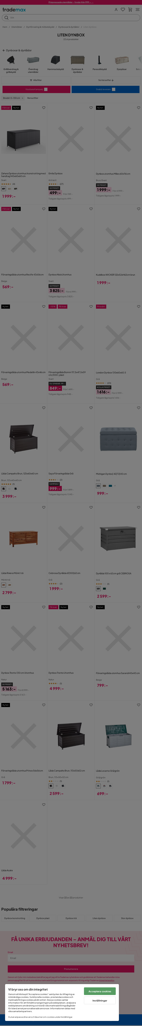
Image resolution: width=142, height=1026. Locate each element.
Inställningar (100, 1000)
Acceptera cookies (100, 991)
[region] (62, 1002)
